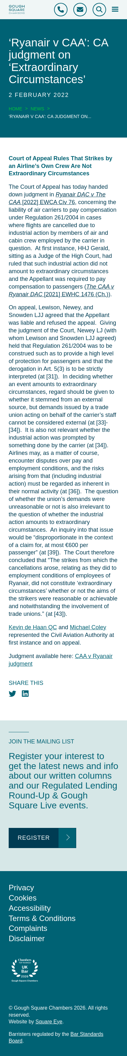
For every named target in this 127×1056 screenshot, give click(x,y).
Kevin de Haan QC (33, 627)
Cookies (23, 897)
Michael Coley (88, 627)
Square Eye (48, 1021)
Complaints (28, 928)
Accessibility (30, 908)
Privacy (21, 887)
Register (34, 838)
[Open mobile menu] (115, 9)
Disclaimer (27, 938)
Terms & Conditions (42, 918)
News (37, 108)
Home (15, 108)
